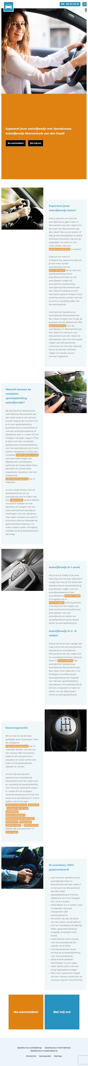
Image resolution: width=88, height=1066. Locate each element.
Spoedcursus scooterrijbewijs (44, 1051)
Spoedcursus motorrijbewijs (58, 1048)
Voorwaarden (45, 1056)
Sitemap (58, 1056)
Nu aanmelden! (26, 1012)
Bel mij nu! (62, 1012)
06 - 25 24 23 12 (70, 4)
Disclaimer (31, 1056)
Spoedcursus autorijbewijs (29, 1048)
